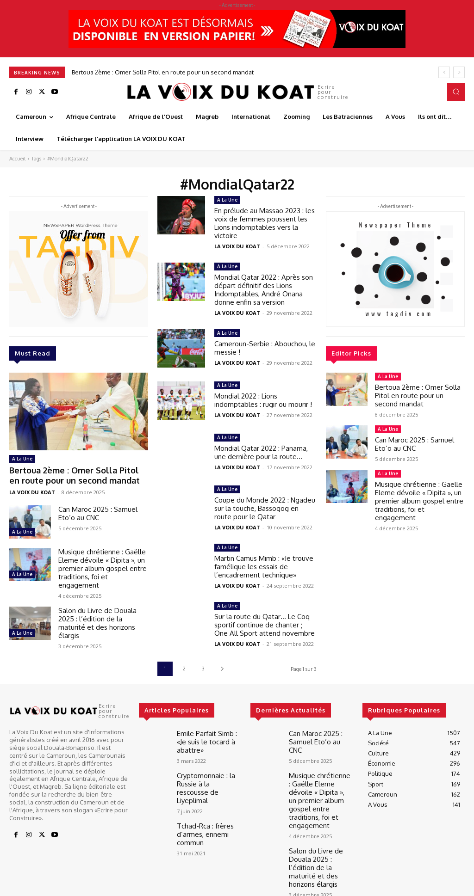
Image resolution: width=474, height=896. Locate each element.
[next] (459, 72)
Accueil (17, 158)
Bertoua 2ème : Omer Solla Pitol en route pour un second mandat (163, 72)
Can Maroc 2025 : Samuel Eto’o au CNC (97, 509)
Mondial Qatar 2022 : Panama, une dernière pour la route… (261, 452)
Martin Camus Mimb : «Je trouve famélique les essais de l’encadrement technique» (263, 566)
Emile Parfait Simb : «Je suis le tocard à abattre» (207, 740)
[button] (456, 91)
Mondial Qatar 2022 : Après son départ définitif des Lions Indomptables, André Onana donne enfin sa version (263, 290)
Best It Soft (144, 886)
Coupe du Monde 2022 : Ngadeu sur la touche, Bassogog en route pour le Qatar (264, 508)
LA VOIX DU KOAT (32, 488)
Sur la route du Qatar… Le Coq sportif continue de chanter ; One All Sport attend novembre (264, 625)
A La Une (22, 458)
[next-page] (222, 669)
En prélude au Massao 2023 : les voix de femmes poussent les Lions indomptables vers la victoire (264, 223)
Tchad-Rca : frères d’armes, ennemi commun (201, 817)
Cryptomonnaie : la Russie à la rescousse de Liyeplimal (207, 779)
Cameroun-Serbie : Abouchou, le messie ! (264, 347)
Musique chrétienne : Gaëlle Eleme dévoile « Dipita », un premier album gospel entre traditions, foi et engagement (102, 565)
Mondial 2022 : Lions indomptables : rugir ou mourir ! (263, 400)
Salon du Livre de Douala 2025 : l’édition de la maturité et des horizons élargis (97, 619)
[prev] (444, 72)
